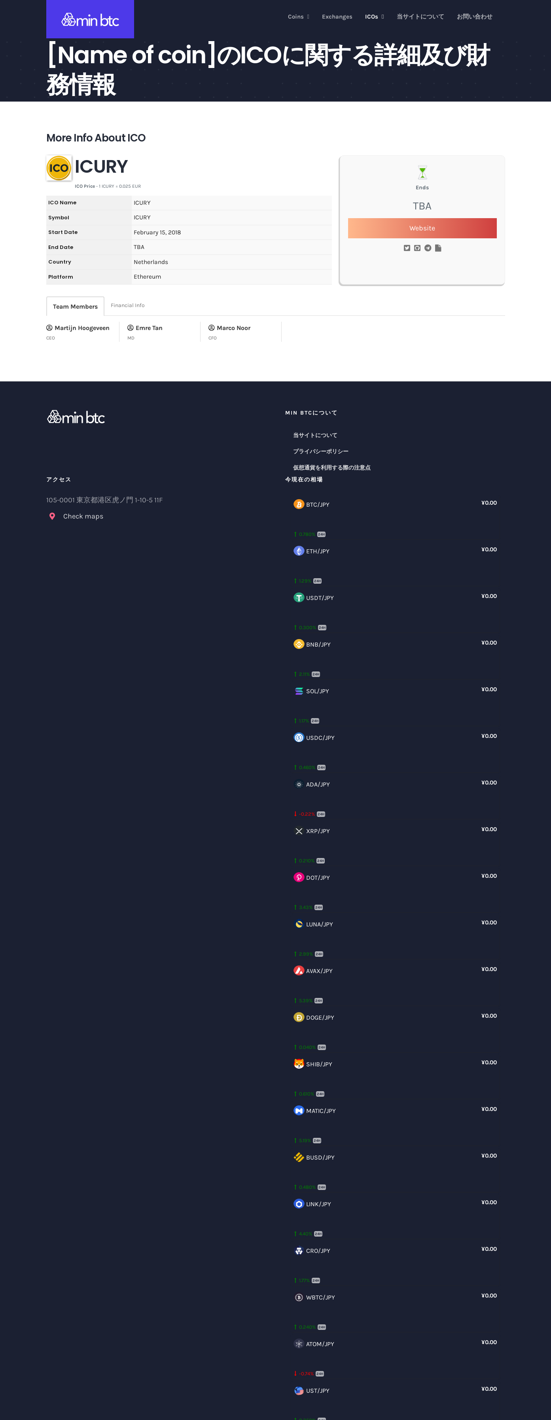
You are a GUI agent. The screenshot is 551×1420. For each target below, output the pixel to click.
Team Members (75, 306)
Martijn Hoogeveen (78, 328)
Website (422, 228)
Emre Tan (145, 328)
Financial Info (128, 305)
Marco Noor (229, 328)
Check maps (83, 516)
